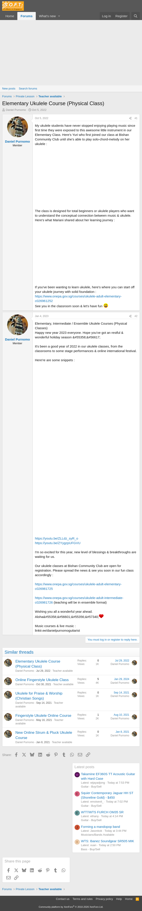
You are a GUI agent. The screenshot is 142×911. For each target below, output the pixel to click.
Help (119, 899)
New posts (8, 88)
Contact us (62, 899)
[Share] (130, 118)
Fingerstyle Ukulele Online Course (43, 716)
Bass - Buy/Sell (90, 849)
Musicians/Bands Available (97, 834)
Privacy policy (104, 899)
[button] (59, 16)
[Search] (135, 16)
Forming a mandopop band (100, 826)
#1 (136, 118)
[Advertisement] (71, 52)
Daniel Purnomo (16, 109)
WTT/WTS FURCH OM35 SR (102, 812)
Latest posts (85, 767)
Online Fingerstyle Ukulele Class (42, 680)
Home (9, 16)
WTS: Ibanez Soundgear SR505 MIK (107, 841)
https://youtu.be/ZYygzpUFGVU (57, 543)
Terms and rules (83, 899)
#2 (136, 316)
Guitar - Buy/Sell (91, 786)
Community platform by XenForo (71, 907)
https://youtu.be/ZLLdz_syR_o (56, 538)
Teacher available (62, 670)
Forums (27, 16)
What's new (47, 16)
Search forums (28, 88)
